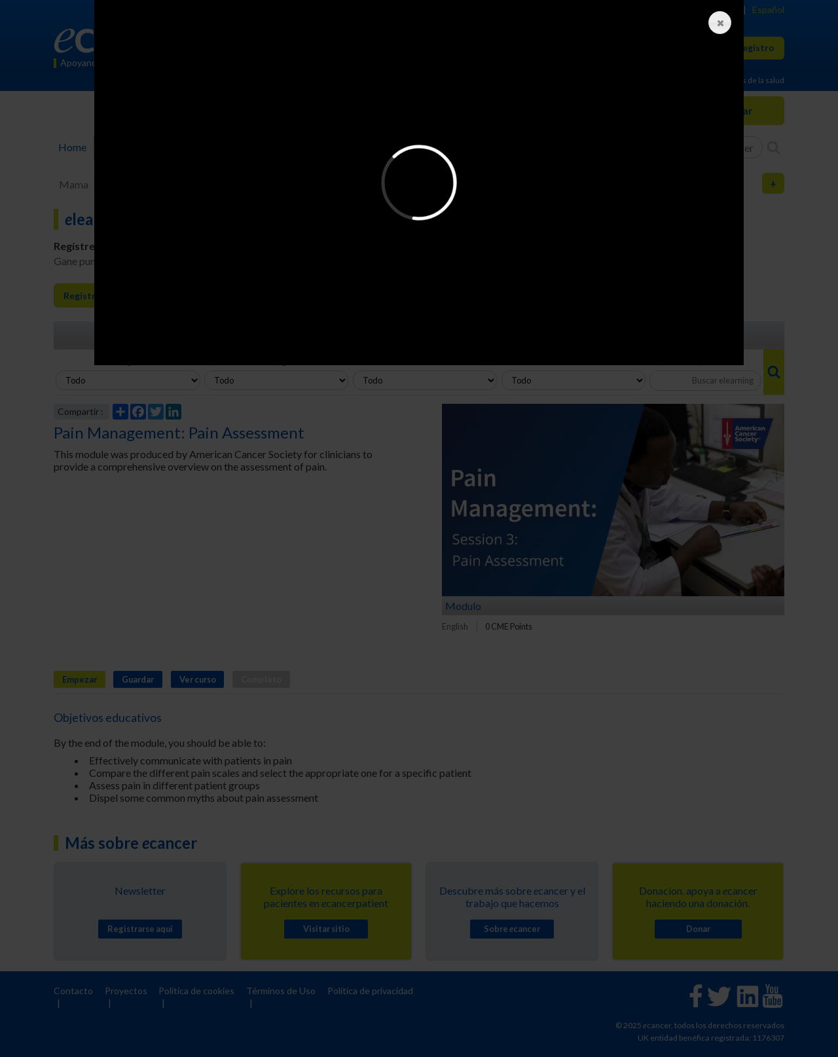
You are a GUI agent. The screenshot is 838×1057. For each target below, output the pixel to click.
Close (716, 23)
